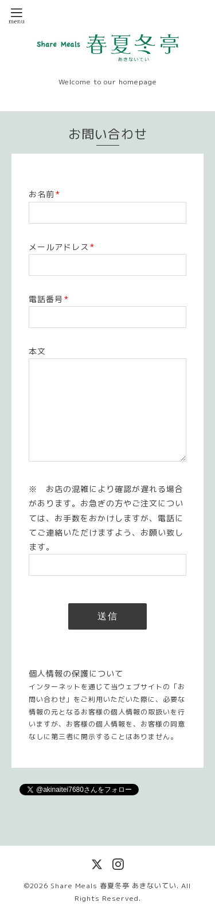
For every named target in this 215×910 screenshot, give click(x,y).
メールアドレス (62, 246)
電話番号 (49, 299)
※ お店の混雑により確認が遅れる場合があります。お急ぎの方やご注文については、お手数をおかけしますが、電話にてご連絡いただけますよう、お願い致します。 (106, 517)
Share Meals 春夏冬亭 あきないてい (113, 886)
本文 (37, 351)
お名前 (44, 194)
